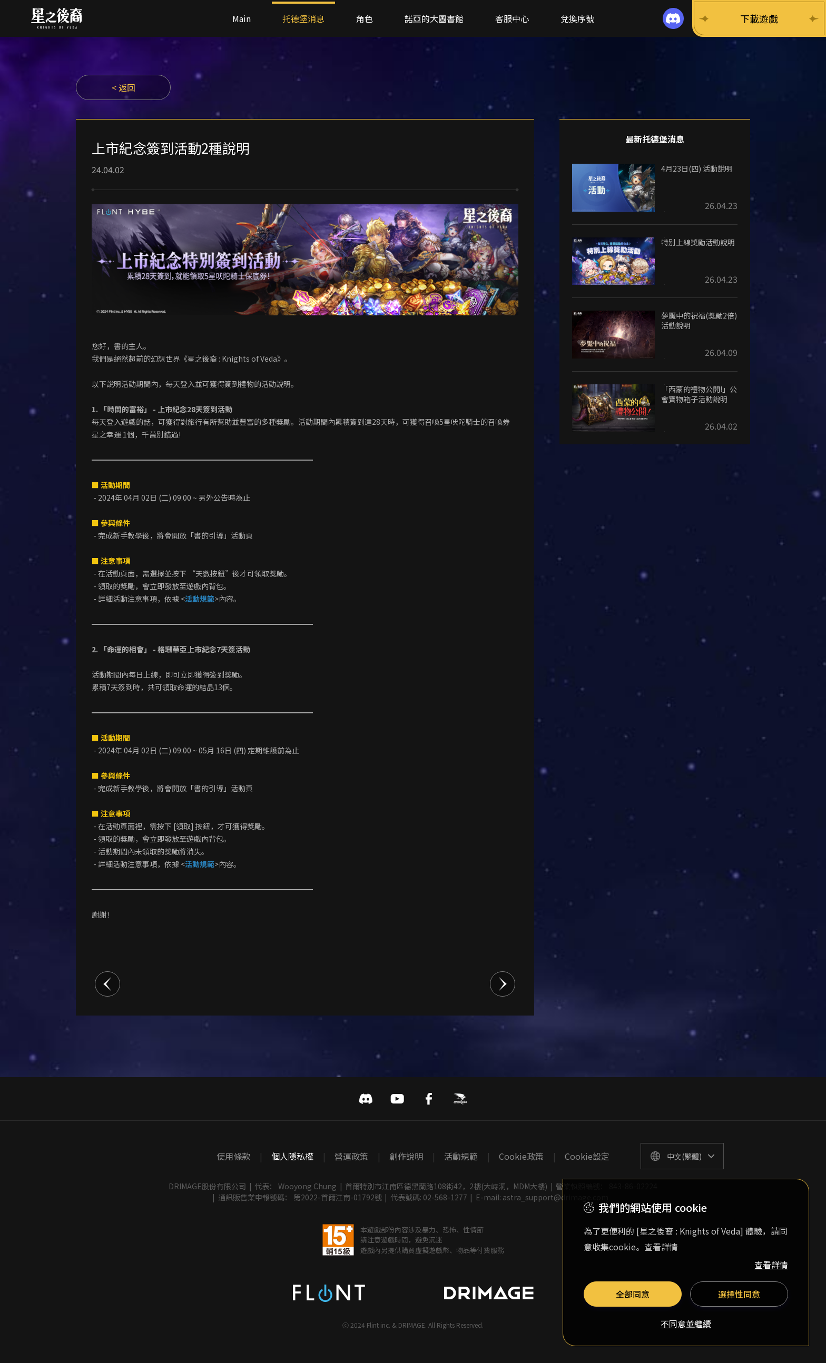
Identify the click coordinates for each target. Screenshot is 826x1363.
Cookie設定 (587, 1156)
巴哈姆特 (460, 1098)
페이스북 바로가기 (428, 1098)
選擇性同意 (739, 1294)
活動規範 (461, 1156)
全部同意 (633, 1294)
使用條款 (233, 1156)
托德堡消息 (303, 18)
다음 (502, 984)
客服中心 (512, 18)
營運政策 (351, 1156)
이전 (107, 984)
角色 (364, 18)
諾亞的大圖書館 (434, 18)
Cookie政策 (521, 1156)
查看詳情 (771, 1264)
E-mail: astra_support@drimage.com (542, 1197)
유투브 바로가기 (397, 1098)
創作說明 (406, 1156)
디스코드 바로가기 (365, 1098)
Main (241, 18)
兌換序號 (577, 18)
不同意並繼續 (686, 1324)
